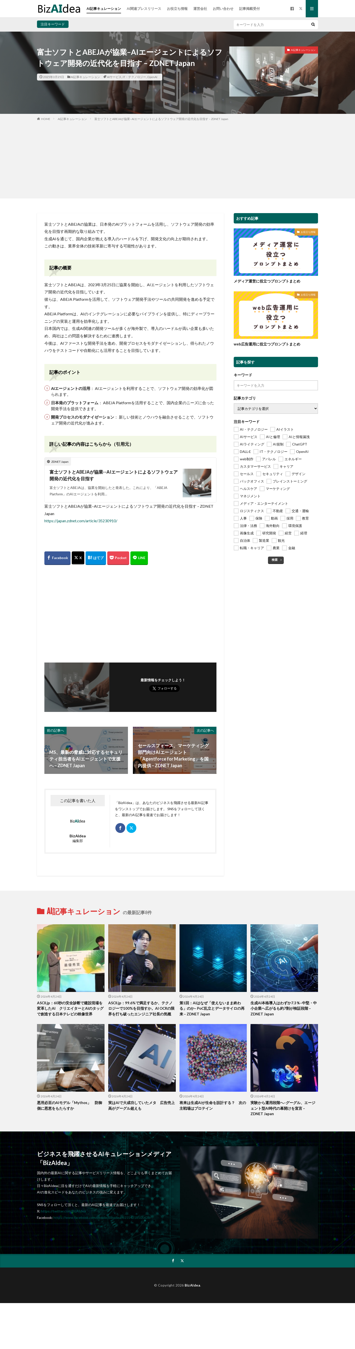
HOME (45, 119)
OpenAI (152, 77)
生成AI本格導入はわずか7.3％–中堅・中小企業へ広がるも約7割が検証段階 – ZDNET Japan (283, 1008)
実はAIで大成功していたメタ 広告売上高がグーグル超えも (141, 1105)
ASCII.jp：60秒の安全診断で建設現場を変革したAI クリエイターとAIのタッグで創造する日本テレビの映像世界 (70, 1008)
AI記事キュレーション (104, 8)
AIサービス (114, 77)
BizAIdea (192, 1285)
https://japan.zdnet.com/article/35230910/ (80, 520)
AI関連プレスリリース (144, 8)
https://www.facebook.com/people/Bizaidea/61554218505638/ (102, 1217)
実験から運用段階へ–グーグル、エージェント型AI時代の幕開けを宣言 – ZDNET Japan (282, 1108)
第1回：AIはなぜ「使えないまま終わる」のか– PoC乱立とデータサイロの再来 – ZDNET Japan (212, 1008)
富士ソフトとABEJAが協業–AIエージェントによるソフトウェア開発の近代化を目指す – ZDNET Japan (161, 119)
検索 (275, 560)
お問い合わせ (223, 8)
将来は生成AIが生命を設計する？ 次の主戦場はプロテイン (212, 1105)
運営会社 (200, 8)
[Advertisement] (177, 158)
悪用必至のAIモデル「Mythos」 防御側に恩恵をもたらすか (69, 1105)
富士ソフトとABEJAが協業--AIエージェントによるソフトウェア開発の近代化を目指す (114, 475)
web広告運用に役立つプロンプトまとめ (267, 344)
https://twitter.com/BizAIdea (63, 1211)
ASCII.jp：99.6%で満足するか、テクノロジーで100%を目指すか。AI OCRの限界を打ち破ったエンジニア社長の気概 (141, 1008)
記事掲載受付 (249, 8)
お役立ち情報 (177, 8)
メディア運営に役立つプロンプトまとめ (267, 281)
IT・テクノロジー (134, 77)
